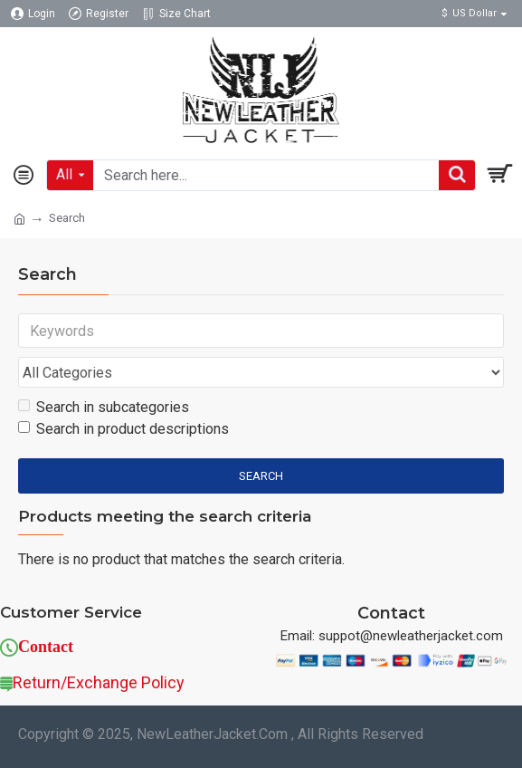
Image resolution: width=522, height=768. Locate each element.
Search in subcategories (103, 407)
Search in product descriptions (123, 428)
